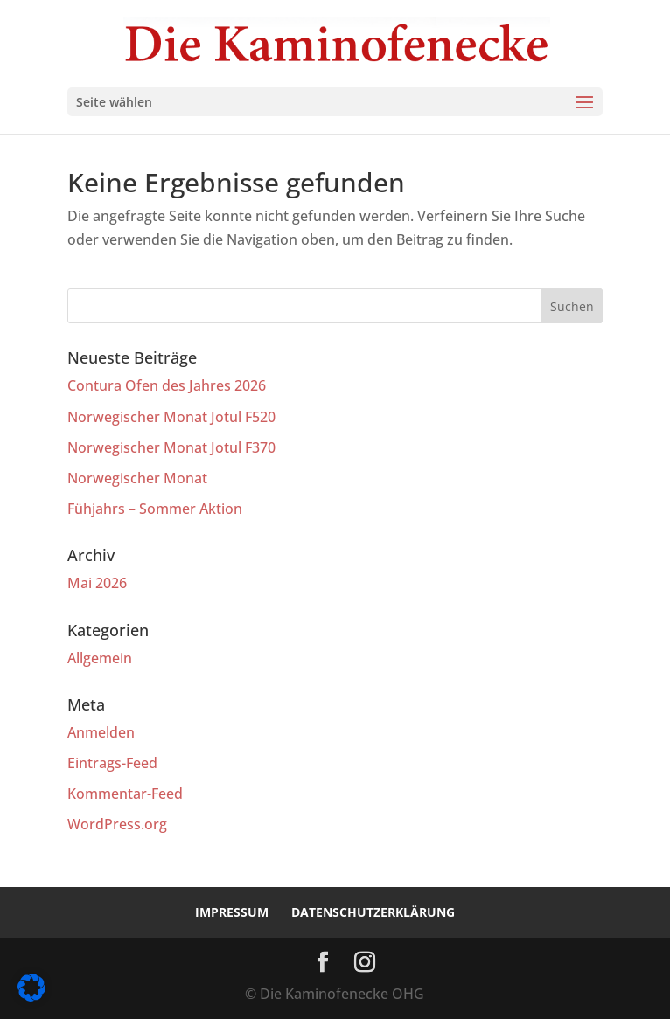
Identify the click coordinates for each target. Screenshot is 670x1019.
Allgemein (99, 658)
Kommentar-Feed (125, 793)
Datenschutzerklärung (373, 912)
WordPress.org (117, 824)
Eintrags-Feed (112, 763)
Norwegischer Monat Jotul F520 (171, 416)
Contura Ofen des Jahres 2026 (166, 385)
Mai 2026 (97, 583)
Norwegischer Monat (137, 478)
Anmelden (101, 732)
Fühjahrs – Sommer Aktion (154, 508)
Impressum (232, 912)
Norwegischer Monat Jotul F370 (171, 447)
